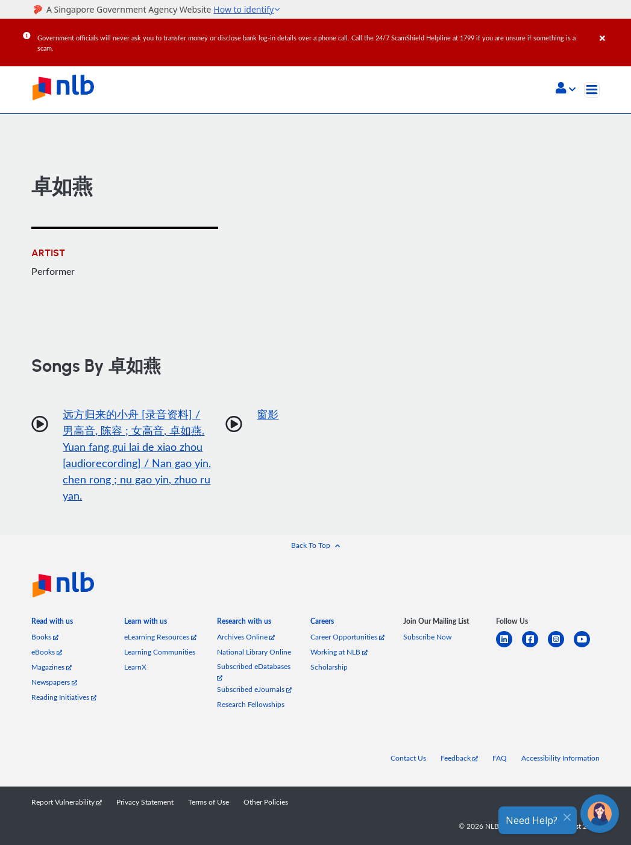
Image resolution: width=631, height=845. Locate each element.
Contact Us (408, 757)
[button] (566, 89)
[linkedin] (509, 646)
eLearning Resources (160, 636)
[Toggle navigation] (592, 90)
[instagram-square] (561, 646)
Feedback (459, 757)
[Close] (613, 29)
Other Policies (265, 801)
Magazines (51, 666)
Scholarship (329, 666)
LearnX (135, 666)
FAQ (499, 757)
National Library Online (254, 651)
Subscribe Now (427, 636)
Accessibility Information (560, 757)
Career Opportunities (347, 636)
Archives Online (246, 636)
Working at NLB (339, 651)
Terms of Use (208, 801)
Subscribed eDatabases (253, 670)
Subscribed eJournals (254, 689)
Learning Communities (159, 651)
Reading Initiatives (63, 697)
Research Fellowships (250, 704)
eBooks (46, 651)
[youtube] (587, 646)
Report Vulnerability (66, 801)
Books (44, 636)
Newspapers (54, 681)
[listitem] (52, 623)
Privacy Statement (145, 801)
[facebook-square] (535, 646)
